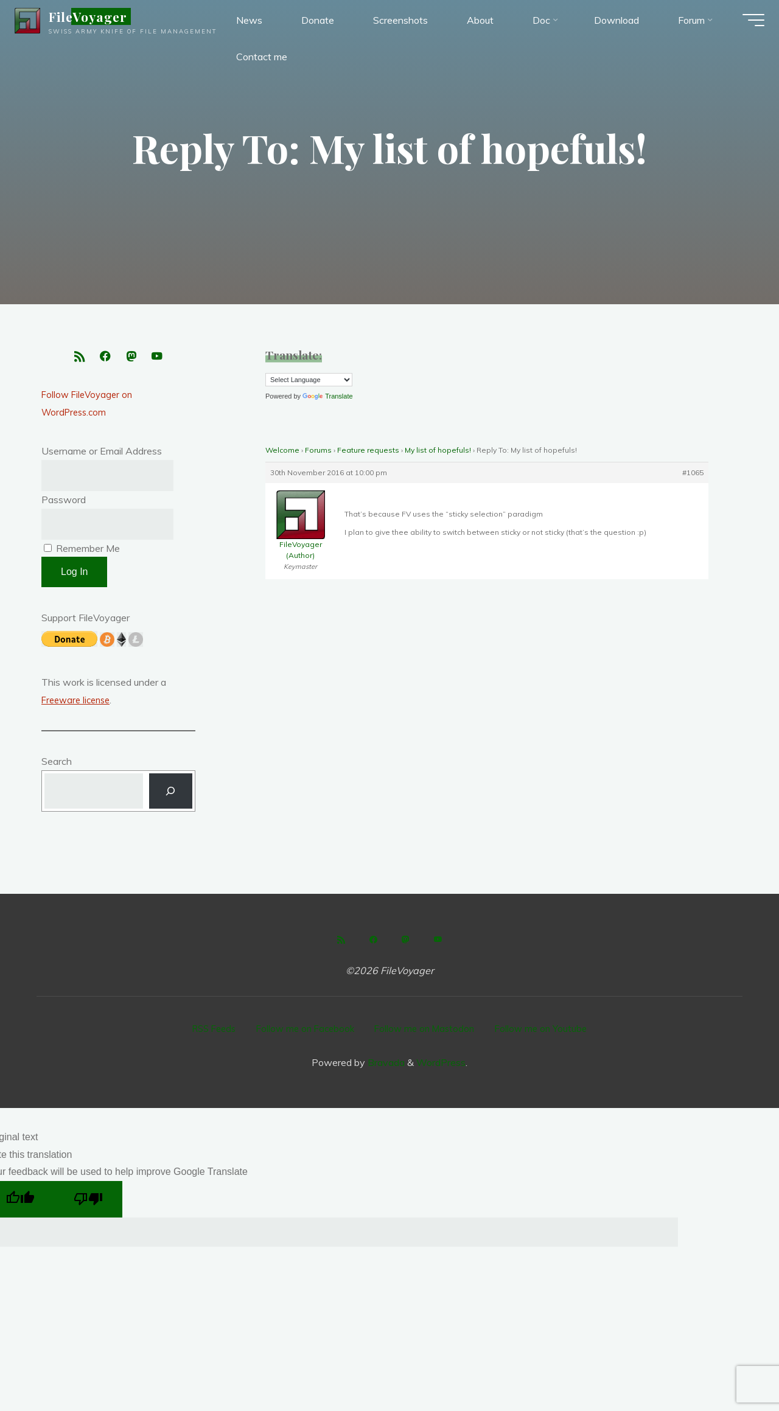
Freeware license (78, 706)
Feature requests (368, 450)
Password (63, 504)
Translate (327, 396)
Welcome (282, 450)
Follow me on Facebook (303, 1033)
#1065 (693, 472)
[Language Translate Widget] (308, 379)
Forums (318, 450)
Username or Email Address (101, 456)
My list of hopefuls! (438, 450)
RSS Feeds (207, 1033)
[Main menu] (744, 24)
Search (56, 767)
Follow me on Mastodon (428, 1033)
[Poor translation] (88, 1201)
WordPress (441, 1064)
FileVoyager (97, 20)
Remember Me (82, 554)
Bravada (385, 1064)
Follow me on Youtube (549, 1033)
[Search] (170, 798)
